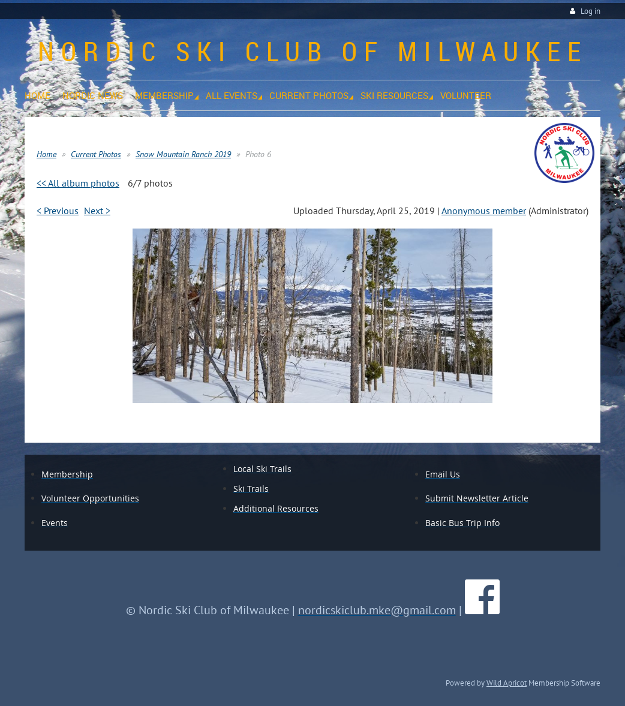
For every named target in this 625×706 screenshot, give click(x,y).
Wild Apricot (506, 682)
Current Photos (96, 154)
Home (46, 154)
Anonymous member (483, 211)
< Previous (58, 211)
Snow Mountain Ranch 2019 (183, 154)
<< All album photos (78, 183)
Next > (97, 211)
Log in (590, 11)
